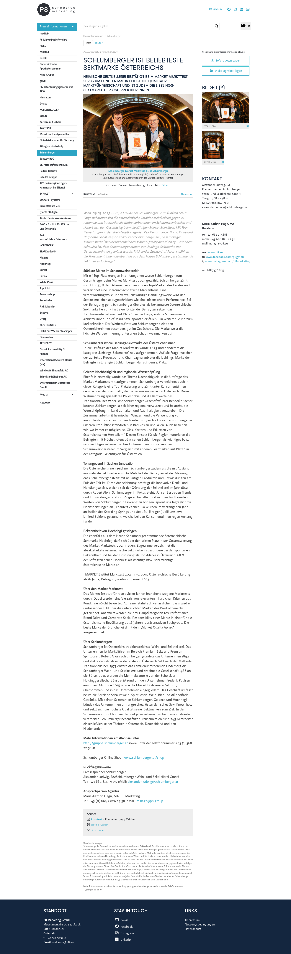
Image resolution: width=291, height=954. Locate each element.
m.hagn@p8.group (149, 801)
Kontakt (45, 403)
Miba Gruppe (47, 75)
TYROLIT (56, 194)
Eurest (43, 270)
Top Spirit (45, 288)
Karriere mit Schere (50, 122)
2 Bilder (164, 185)
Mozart (44, 258)
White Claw (46, 282)
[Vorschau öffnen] (138, 131)
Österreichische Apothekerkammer (50, 66)
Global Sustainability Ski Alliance (53, 352)
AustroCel (45, 128)
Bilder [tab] (99, 43)
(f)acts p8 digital (49, 212)
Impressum (192, 920)
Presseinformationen (56, 26)
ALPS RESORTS (48, 325)
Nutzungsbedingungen (200, 924)
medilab (44, 34)
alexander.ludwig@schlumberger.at (153, 782)
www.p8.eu (215, 252)
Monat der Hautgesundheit (55, 134)
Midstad (44, 52)
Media (56, 394)
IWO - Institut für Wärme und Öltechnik (54, 226)
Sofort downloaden (226, 60)
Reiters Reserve (48, 171)
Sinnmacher (46, 337)
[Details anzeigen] (247, 126)
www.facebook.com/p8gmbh (225, 257)
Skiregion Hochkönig (51, 147)
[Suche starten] (216, 26)
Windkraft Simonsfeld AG (54, 371)
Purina (43, 276)
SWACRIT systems (50, 200)
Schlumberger (47, 153)
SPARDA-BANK (48, 252)
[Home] (56, 9)
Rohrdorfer (46, 301)
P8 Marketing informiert (53, 40)
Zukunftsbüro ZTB (50, 206)
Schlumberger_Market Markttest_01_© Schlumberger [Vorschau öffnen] (138, 171)
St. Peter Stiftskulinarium (54, 165)
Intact (43, 104)
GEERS (43, 58)
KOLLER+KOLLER (49, 110)
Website (216, 9)
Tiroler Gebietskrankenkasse (55, 218)
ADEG (43, 46)
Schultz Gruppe (48, 177)
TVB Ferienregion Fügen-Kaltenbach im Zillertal (53, 185)
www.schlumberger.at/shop (143, 758)
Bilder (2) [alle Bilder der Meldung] (213, 87)
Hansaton (45, 98)
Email (121, 920)
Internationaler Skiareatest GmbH (55, 385)
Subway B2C (47, 159)
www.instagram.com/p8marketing (227, 261)
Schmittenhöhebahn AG (53, 377)
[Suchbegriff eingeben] (151, 26)
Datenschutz (193, 929)
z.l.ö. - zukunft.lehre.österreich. (54, 237)
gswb (43, 81)
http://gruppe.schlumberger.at (105, 743)
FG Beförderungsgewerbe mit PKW (56, 89)
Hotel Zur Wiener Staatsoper (56, 331)
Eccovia (44, 313)
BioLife (43, 116)
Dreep (43, 319)
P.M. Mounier (47, 307)
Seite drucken (99, 825)
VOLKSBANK (46, 245)
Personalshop (47, 294)
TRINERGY (46, 343)
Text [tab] (88, 43)
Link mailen (98, 830)
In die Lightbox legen (226, 70)
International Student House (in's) (56, 362)
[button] (246, 26)
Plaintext (186, 194)
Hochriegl (45, 264)
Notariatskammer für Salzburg (57, 140)
